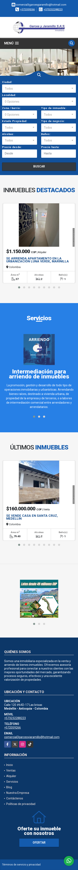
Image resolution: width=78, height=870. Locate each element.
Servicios (12, 781)
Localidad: (9, 95)
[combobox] (39, 88)
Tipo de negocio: (53, 121)
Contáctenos (14, 798)
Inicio (9, 765)
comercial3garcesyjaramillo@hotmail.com (31, 737)
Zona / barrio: (11, 108)
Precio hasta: (50, 147)
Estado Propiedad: (14, 121)
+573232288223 (53, 9)
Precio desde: (12, 147)
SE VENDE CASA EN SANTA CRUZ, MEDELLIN (32, 517)
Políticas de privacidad (20, 804)
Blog (9, 787)
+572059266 (27, 9)
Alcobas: (8, 134)
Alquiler (11, 776)
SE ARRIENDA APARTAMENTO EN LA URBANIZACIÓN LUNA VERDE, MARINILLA (37, 260)
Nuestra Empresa (17, 792)
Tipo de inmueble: (53, 108)
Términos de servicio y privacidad (21, 864)
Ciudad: (7, 82)
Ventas (11, 770)
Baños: (46, 134)
